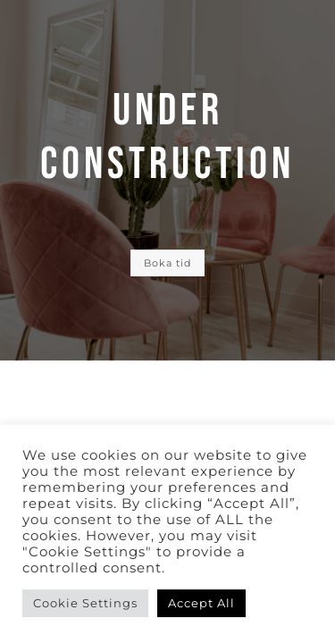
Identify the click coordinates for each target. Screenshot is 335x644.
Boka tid (167, 263)
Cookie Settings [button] (85, 603)
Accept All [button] (201, 603)
